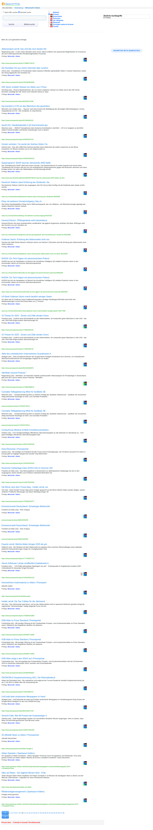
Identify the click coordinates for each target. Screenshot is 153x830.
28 (63, 813)
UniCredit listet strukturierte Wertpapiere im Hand (23, 697)
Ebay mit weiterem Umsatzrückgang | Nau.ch (22, 201)
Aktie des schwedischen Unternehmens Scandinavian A (26, 354)
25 (56, 813)
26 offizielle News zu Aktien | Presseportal (20, 735)
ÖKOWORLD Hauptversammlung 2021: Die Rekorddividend (28, 677)
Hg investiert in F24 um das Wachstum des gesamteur (26, 106)
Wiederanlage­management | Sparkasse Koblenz (23, 792)
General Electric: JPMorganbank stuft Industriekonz (24, 220)
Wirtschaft (29, 8)
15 (34, 813)
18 (41, 813)
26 (59, 813)
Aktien (37, 8)
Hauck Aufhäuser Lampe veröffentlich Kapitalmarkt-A (25, 563)
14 (31, 813)
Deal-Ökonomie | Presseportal (15, 449)
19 (43, 813)
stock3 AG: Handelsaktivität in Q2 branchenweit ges (25, 125)
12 (27, 813)
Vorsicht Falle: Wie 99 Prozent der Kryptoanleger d (24, 716)
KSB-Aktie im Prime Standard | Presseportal (21, 620)
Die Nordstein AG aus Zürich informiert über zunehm (25, 68)
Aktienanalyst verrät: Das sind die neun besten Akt (24, 49)
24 (54, 813)
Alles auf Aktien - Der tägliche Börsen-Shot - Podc (24, 773)
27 (61, 813)
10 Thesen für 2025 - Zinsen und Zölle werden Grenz (25, 316)
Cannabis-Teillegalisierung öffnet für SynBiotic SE (24, 392)
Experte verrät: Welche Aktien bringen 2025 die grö (24, 544)
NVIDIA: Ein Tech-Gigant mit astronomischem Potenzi (25, 258)
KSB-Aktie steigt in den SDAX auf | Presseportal (23, 658)
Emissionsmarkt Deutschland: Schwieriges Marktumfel (26, 506)
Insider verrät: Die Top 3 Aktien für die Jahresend (23, 601)
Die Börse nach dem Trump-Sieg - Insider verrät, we (25, 487)
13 (29, 813)
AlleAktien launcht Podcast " (14, 373)
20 (45, 813)
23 (52, 813)
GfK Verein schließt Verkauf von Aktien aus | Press (24, 87)
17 (38, 813)
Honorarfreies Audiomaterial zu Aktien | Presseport (24, 582)
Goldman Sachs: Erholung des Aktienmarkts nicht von (26, 239)
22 (50, 813)
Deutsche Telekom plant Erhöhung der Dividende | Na (25, 182)
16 (36, 813)
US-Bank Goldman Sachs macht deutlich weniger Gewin (27, 297)
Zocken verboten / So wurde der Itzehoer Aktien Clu (25, 144)
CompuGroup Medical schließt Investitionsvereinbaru (25, 430)
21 (47, 813)
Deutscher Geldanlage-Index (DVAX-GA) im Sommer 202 (27, 468)
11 (25, 813)
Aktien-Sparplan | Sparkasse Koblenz (18, 753)
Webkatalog (18, 8)
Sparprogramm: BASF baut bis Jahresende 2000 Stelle (26, 163)
